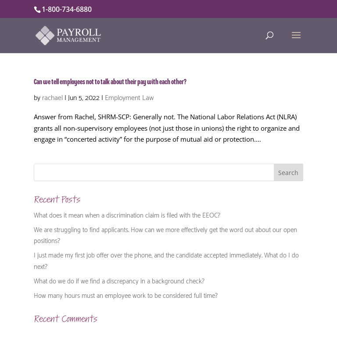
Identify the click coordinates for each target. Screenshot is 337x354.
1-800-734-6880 (67, 9)
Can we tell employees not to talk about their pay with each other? (110, 82)
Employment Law (129, 97)
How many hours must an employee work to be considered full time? (126, 294)
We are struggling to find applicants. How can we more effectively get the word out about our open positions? (165, 234)
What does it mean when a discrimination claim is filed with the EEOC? (127, 214)
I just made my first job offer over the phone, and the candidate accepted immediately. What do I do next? (166, 260)
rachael (52, 97)
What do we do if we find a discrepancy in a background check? (119, 280)
